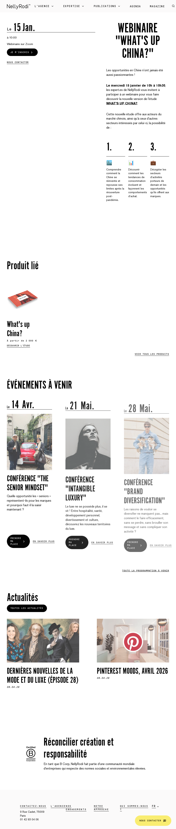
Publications (107, 6)
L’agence (58, 806)
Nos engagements (76, 808)
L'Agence (44, 6)
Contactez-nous (33, 806)
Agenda (135, 6)
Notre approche (101, 808)
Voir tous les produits (152, 354)
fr (154, 806)
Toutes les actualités (26, 608)
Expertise (74, 6)
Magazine (157, 6)
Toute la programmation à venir (145, 570)
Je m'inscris (22, 52)
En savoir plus (44, 547)
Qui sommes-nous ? (134, 808)
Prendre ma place (18, 547)
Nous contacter (153, 821)
